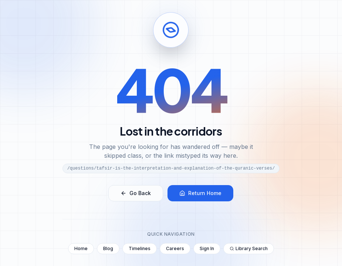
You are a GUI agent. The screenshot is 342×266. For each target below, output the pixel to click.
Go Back (136, 193)
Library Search (249, 248)
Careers (175, 248)
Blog (108, 248)
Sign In (207, 248)
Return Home (200, 193)
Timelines (139, 248)
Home (81, 248)
